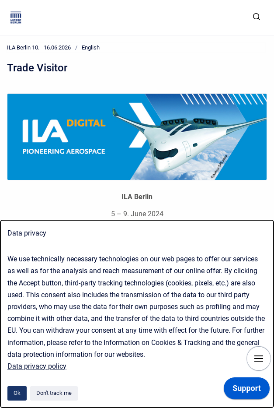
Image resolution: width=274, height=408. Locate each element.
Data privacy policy (36, 366)
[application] (246, 390)
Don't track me (54, 393)
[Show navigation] (259, 358)
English (91, 47)
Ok (17, 393)
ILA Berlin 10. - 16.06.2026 (39, 47)
